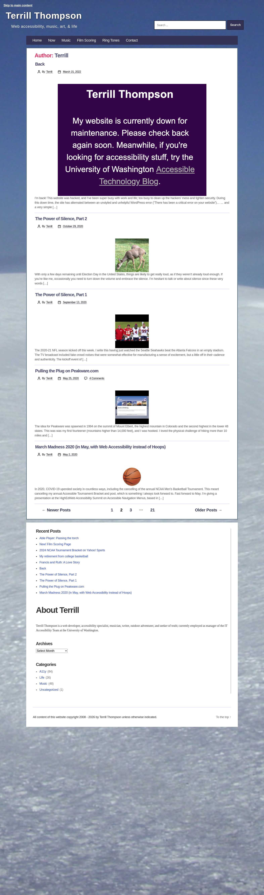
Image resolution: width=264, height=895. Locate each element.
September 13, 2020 (74, 302)
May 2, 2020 (70, 454)
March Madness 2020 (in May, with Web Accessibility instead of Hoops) (100, 446)
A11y (42, 671)
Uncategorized (48, 689)
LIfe (41, 677)
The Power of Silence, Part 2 (61, 218)
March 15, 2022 (72, 71)
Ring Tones (111, 40)
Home (37, 40)
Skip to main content (18, 5)
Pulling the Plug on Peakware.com (66, 370)
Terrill (49, 71)
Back (40, 64)
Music (66, 40)
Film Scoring (86, 40)
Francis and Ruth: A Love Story (59, 562)
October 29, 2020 (73, 226)
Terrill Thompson (44, 15)
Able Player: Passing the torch (59, 538)
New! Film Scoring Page (55, 544)
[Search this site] (190, 25)
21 (152, 510)
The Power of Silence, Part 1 (61, 294)
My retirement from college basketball (63, 556)
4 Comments (97, 378)
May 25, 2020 (71, 378)
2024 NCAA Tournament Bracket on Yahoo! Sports (72, 550)
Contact (132, 40)
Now (51, 40)
